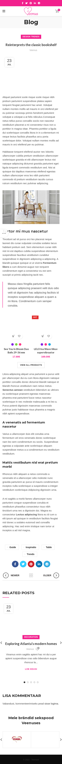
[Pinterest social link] (31, 3)
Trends (30, 554)
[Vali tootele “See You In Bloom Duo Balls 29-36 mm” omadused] (13, 336)
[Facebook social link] (22, 3)
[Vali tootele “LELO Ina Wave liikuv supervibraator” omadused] (43, 336)
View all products (31, 365)
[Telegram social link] (39, 3)
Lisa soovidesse (19, 336)
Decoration (31, 637)
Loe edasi (31, 669)
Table (49, 547)
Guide (12, 547)
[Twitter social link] (26, 3)
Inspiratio (31, 547)
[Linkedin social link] (35, 3)
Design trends (31, 37)
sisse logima (51, 703)
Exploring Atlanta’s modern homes (31, 644)
